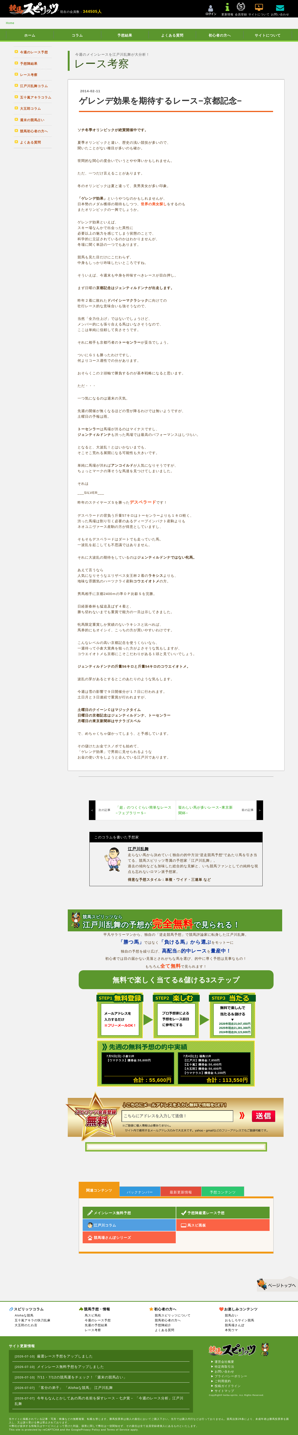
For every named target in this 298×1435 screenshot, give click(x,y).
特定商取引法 (224, 1366)
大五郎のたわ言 (26, 1325)
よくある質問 (172, 35)
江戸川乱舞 (138, 849)
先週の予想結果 (96, 1325)
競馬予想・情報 (97, 1309)
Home (10, 23)
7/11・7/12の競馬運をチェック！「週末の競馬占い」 (82, 1377)
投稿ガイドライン (228, 1386)
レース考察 (93, 1330)
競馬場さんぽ (234, 1325)
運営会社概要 (224, 1361)
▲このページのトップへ (276, 1283)
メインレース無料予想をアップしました (70, 1367)
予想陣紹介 (163, 1325)
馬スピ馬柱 (93, 1315)
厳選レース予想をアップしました (65, 1356)
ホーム (29, 35)
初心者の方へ (220, 35)
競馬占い (231, 1315)
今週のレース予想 (98, 1320)
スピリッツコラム (29, 1309)
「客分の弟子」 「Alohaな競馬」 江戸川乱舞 (75, 1388)
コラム (77, 35)
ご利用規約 (223, 1381)
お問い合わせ (224, 1371)
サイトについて (268, 35)
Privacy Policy (90, 1429)
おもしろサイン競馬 (239, 1320)
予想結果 (124, 35)
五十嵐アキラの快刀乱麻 (33, 1320)
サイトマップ (224, 1391)
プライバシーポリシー (231, 1376)
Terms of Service (118, 1429)
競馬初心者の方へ (168, 1320)
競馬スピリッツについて (173, 1315)
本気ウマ (231, 1330)
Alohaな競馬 (24, 1315)
